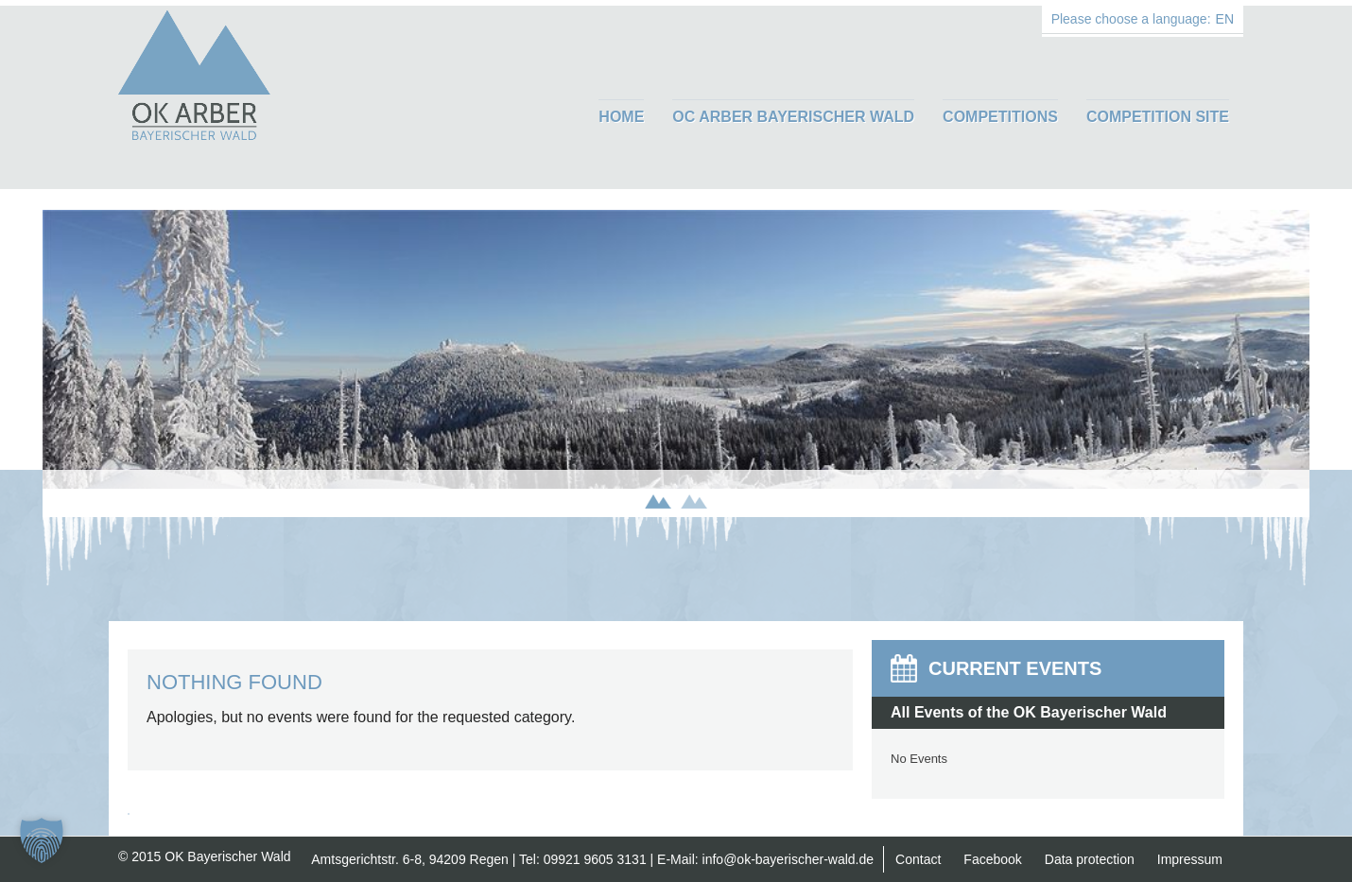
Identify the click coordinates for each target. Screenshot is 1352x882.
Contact (918, 859)
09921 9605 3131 (595, 859)
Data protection (1090, 859)
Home (621, 117)
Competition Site (1157, 117)
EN (1225, 18)
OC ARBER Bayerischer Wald (793, 117)
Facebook (992, 859)
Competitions (1000, 117)
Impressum (1189, 859)
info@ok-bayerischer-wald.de (788, 859)
